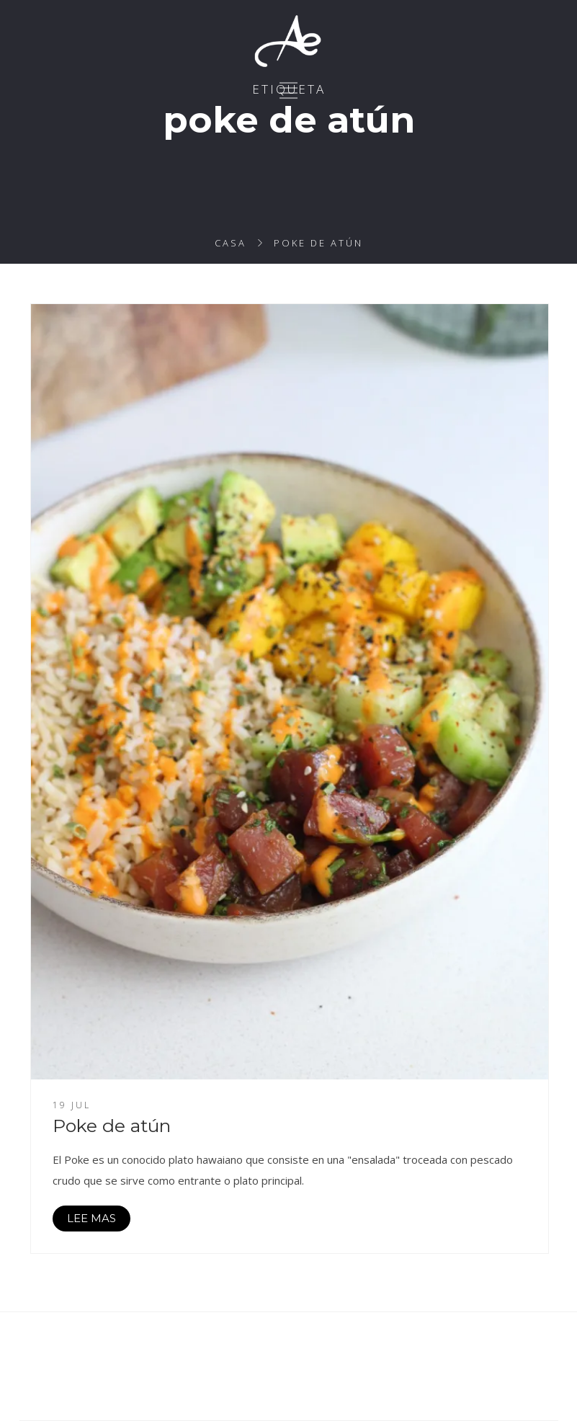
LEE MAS (91, 1218)
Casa (230, 242)
